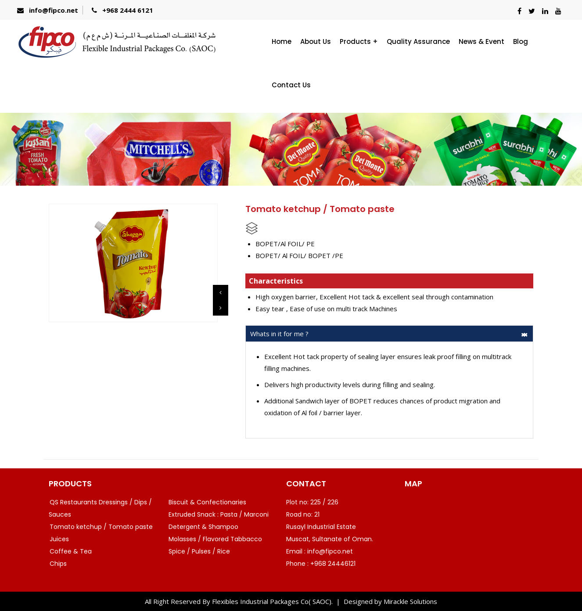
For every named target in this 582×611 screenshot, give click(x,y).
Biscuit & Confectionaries (207, 502)
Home (281, 41)
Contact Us (291, 85)
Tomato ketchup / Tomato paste (101, 526)
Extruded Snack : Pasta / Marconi (219, 514)
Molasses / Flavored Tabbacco (215, 539)
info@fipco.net (53, 10)
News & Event (481, 41)
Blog (520, 41)
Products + (359, 41)
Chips (58, 563)
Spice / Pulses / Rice (199, 551)
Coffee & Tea (71, 551)
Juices (59, 539)
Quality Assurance (418, 41)
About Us (315, 41)
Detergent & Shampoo (203, 526)
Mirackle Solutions (410, 601)
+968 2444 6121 (127, 10)
